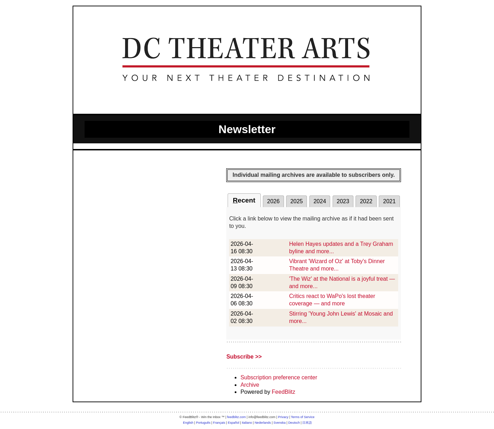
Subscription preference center (278, 377)
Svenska (279, 422)
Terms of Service (303, 417)
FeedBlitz (283, 392)
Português (203, 422)
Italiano (247, 422)
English (188, 422)
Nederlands (263, 422)
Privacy (283, 417)
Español (233, 422)
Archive (249, 385)
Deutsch (294, 422)
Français (219, 422)
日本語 (307, 422)
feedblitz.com (236, 417)
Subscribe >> (244, 357)
